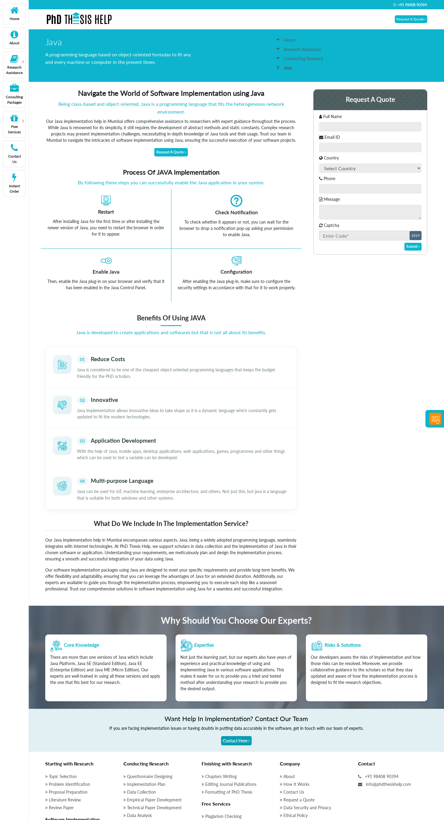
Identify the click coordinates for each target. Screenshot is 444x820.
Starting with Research (69, 710)
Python (53, 798)
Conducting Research (299, 58)
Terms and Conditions (302, 770)
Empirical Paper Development (152, 746)
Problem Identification (67, 731)
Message (329, 199)
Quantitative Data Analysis (149, 783)
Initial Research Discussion (228, 771)
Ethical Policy (294, 762)
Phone (327, 178)
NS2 (51, 783)
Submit (413, 246)
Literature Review (63, 746)
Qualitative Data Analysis (148, 790)
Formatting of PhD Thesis (227, 738)
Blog (286, 793)
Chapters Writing (219, 723)
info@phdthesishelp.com (384, 731)
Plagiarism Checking (221, 763)
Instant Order (294, 785)
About (287, 723)
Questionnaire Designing (147, 723)
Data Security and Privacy (305, 754)
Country (329, 157)
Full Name (330, 116)
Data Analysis (137, 762)
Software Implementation (72, 766)
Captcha (329, 225)
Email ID (329, 137)
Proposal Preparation (66, 738)
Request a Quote (297, 746)
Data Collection (139, 738)
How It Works (294, 731)
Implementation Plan (144, 731)
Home (285, 40)
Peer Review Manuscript (226, 778)
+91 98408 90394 (410, 5)
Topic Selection (61, 723)
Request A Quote (411, 19)
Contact (366, 710)
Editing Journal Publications (229, 731)
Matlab (53, 775)
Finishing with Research (227, 710)
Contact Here (236, 687)
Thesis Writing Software (226, 786)
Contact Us (292, 738)
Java (50, 790)
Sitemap (289, 777)
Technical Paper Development (152, 754)
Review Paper (59, 754)
